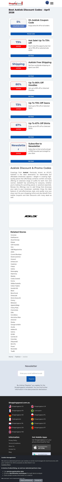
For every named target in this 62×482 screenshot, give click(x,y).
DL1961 (13, 334)
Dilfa (12, 312)
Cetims (13, 332)
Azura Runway (15, 240)
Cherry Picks (14, 307)
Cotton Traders (15, 286)
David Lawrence (15, 257)
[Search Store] (47, 2)
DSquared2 (14, 341)
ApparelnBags (15, 305)
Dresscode (14, 295)
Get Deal (31, 55)
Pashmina (14, 274)
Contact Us (12, 449)
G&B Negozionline (16, 249)
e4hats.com (14, 261)
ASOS (12, 252)
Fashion (18, 357)
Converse (13, 235)
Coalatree (14, 264)
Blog (10, 452)
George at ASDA (16, 324)
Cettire (13, 269)
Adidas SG (14, 329)
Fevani (13, 346)
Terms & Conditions (14, 443)
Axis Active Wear (16, 317)
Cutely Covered (15, 278)
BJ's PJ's (13, 344)
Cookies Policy (6, 465)
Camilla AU (14, 337)
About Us (11, 446)
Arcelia (13, 327)
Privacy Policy (13, 440)
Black (12, 291)
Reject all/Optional (26, 480)
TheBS (13, 351)
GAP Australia (15, 244)
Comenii (13, 259)
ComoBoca (14, 315)
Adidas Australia (15, 283)
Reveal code (31, 34)
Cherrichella (14, 310)
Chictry (13, 300)
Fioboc (13, 266)
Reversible (14, 349)
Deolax (13, 322)
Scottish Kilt (14, 288)
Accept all (38, 480)
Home (11, 357)
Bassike (13, 276)
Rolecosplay (14, 271)
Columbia (14, 339)
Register (32, 379)
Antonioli (13, 320)
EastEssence (14, 237)
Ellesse (13, 242)
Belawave (14, 303)
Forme (13, 281)
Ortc (12, 247)
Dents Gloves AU (16, 298)
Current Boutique (16, 254)
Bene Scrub (14, 293)
